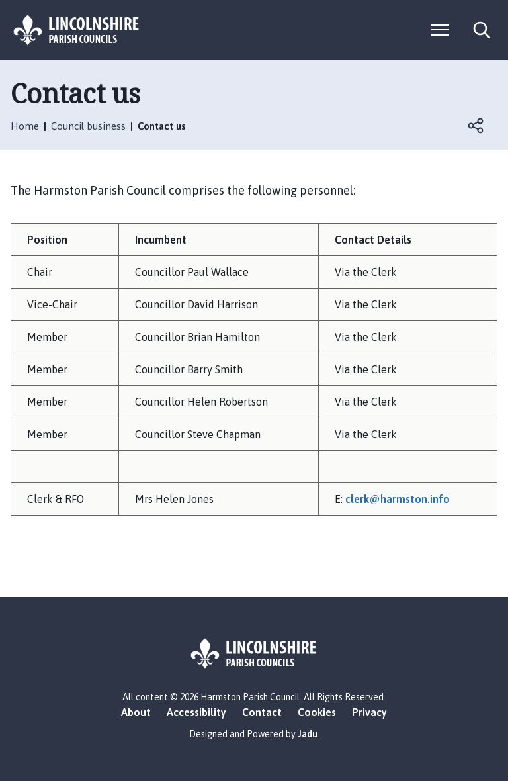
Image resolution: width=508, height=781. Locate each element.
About (136, 712)
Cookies (317, 712)
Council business (88, 126)
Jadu (308, 734)
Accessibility (196, 712)
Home (25, 126)
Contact (262, 712)
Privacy (369, 712)
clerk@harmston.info (397, 499)
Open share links (476, 126)
